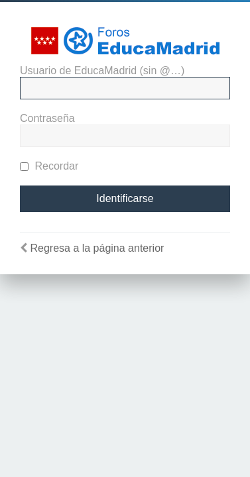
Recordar (49, 166)
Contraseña (47, 118)
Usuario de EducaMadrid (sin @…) (102, 70)
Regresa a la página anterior (97, 248)
